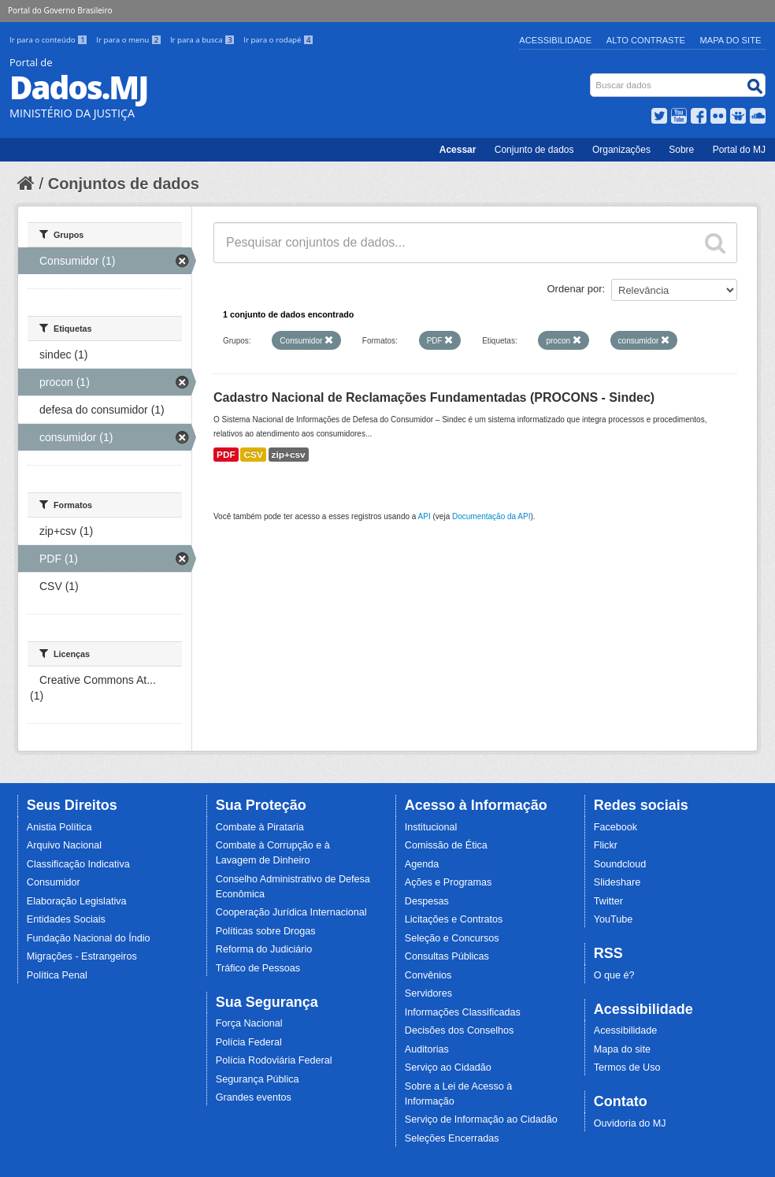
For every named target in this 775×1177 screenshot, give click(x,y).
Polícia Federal (249, 1042)
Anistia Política (59, 827)
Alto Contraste (645, 40)
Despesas (427, 901)
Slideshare (617, 882)
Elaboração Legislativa (77, 901)
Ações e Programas (448, 882)
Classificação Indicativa (78, 864)
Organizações (621, 149)
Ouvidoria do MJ (630, 1123)
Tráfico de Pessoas (258, 968)
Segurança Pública (257, 1079)
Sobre (681, 149)
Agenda (422, 864)
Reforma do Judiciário (264, 949)
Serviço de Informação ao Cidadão (481, 1119)
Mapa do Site (731, 40)
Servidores (428, 993)
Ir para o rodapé (278, 40)
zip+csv (289, 454)
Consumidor (53, 882)
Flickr (605, 845)
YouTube (613, 919)
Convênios (428, 975)
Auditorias (427, 1049)
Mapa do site (622, 1049)
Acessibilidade (555, 40)
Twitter (608, 901)
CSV (252, 454)
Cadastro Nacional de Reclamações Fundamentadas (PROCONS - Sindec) (433, 397)
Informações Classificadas (463, 1012)
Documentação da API (491, 516)
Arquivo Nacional (64, 845)
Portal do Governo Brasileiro (60, 10)
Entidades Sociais (66, 919)
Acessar (457, 149)
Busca (591, 76)
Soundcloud (620, 864)
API (424, 516)
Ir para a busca (203, 40)
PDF (226, 454)
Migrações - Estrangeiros (82, 956)
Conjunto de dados (534, 149)
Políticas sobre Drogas (266, 931)
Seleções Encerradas (452, 1138)
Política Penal (57, 975)
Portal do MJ (739, 149)
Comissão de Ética (446, 845)
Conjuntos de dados (123, 183)
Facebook (615, 827)
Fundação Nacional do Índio (88, 938)
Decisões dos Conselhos (459, 1030)
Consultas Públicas (447, 956)
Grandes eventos (253, 1097)
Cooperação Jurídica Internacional (291, 912)
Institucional (431, 827)
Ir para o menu (130, 40)
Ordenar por (575, 289)
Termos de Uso (627, 1067)
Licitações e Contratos (454, 919)
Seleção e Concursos (452, 938)
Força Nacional (249, 1023)
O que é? (614, 975)
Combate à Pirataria (260, 827)
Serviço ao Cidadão (448, 1067)
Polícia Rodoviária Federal (274, 1060)
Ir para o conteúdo (49, 40)
